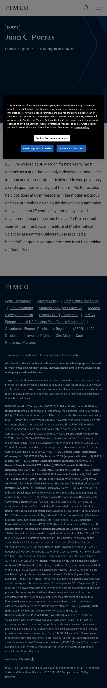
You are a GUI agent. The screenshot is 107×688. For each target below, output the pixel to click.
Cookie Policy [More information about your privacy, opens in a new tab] (82, 127)
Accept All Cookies (71, 148)
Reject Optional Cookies (37, 148)
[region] (53, 127)
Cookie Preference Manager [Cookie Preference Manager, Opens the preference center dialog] (52, 138)
